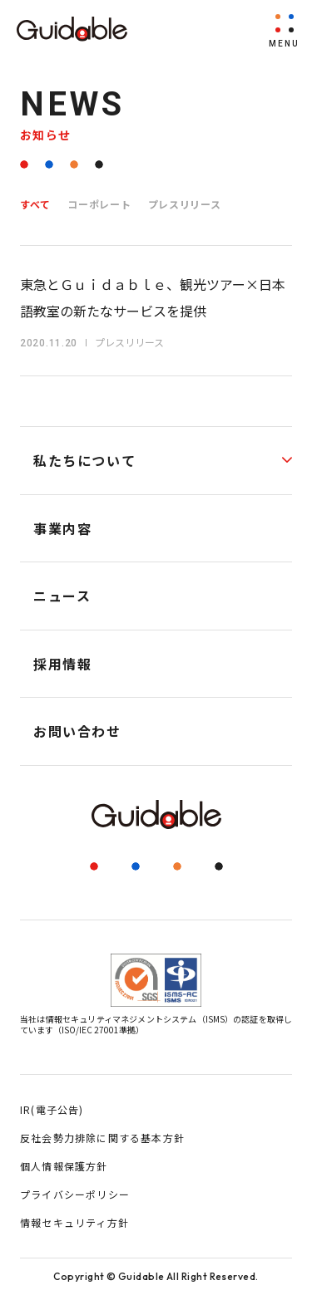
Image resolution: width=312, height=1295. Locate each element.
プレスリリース (184, 204)
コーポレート (99, 204)
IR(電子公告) (52, 1109)
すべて (35, 204)
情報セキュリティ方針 (74, 1222)
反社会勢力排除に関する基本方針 (102, 1138)
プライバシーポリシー (75, 1194)
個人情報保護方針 (64, 1166)
